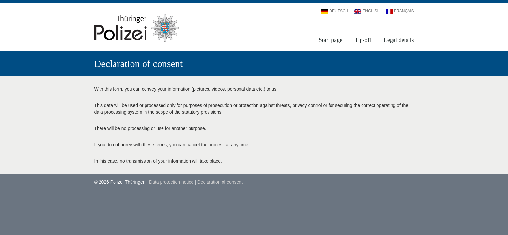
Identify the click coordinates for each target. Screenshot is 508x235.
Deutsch (334, 11)
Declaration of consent (220, 182)
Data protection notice (171, 182)
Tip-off (363, 40)
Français (400, 11)
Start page (330, 40)
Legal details (399, 40)
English (367, 11)
